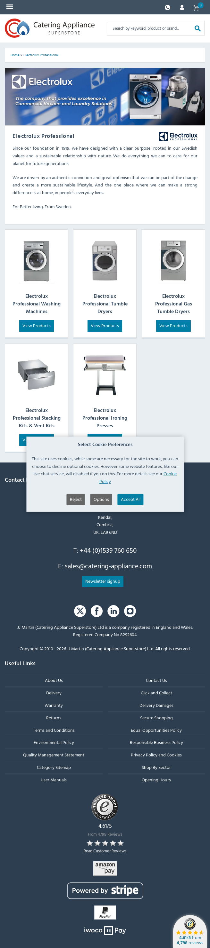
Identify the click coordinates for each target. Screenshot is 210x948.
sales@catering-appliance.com (108, 566)
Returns (53, 717)
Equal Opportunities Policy (156, 730)
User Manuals (54, 779)
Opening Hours (156, 779)
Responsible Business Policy (156, 742)
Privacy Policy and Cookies (156, 754)
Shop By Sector (156, 767)
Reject (76, 525)
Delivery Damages (156, 705)
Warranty (54, 705)
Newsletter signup (102, 581)
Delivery (54, 692)
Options (101, 525)
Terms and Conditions (54, 730)
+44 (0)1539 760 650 (108, 550)
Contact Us (156, 680)
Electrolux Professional (41, 55)
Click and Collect (156, 692)
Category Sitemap (54, 767)
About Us (54, 680)
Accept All (130, 525)
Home (15, 55)
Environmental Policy (54, 742)
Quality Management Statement (53, 754)
